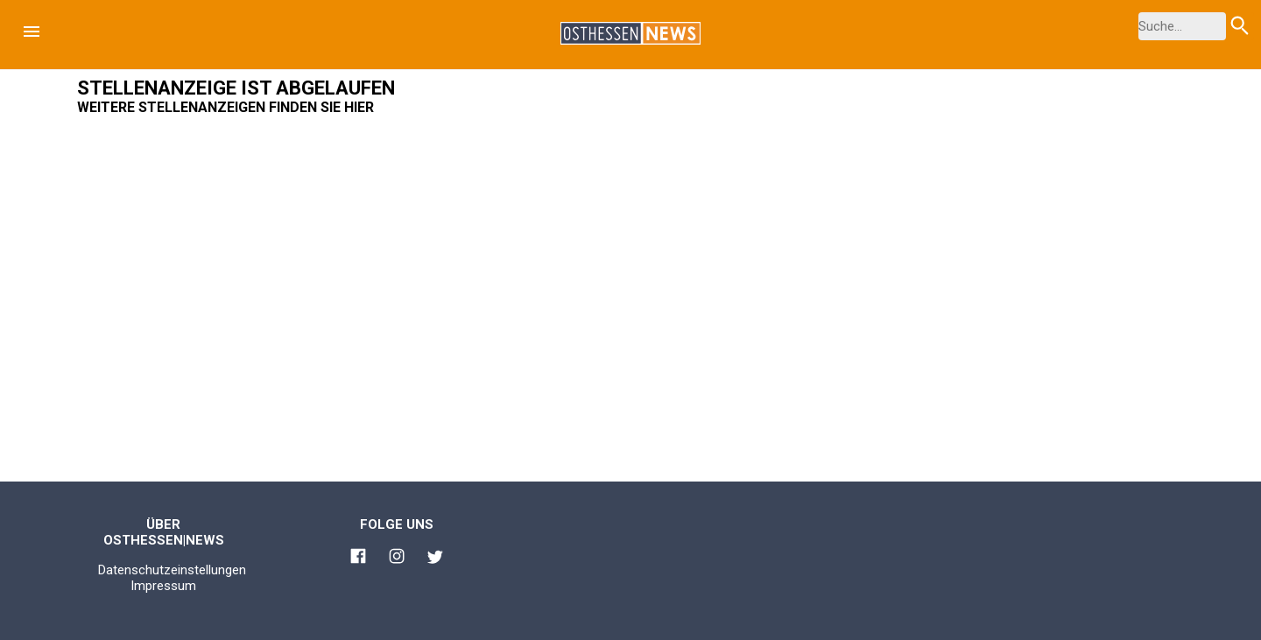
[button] (31, 31)
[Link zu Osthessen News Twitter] (435, 559)
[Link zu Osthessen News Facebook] (358, 558)
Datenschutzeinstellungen (172, 570)
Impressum (163, 586)
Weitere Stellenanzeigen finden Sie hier (225, 107)
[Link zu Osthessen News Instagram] (396, 558)
